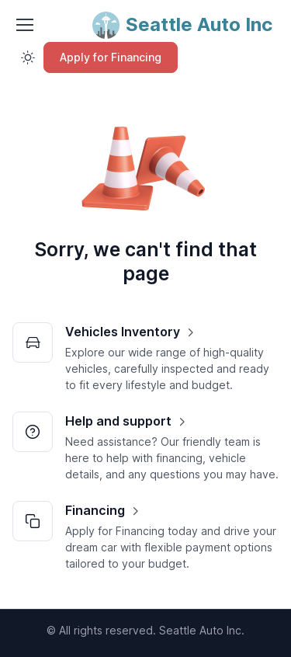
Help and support (118, 421)
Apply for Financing (110, 57)
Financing (95, 510)
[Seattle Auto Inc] (182, 25)
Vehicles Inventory (122, 331)
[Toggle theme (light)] (27, 57)
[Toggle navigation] (24, 25)
